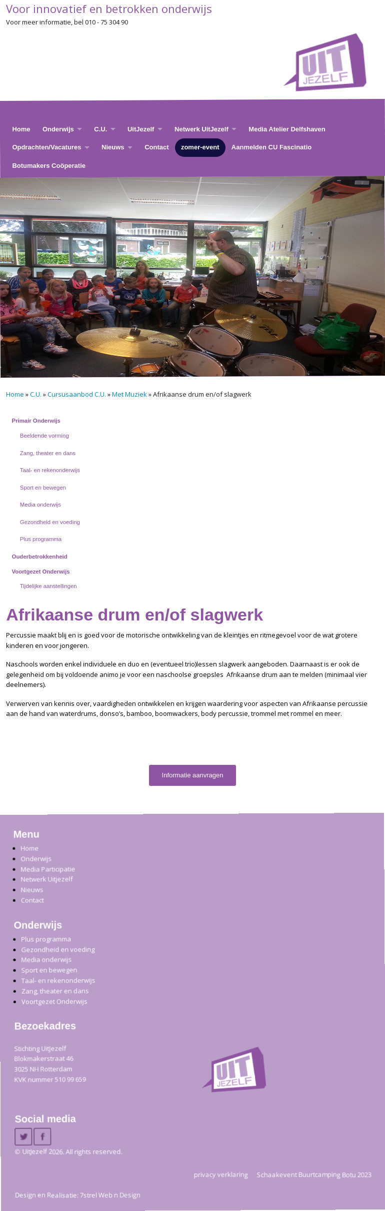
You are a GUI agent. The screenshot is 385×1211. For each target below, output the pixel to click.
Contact (156, 147)
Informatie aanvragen (193, 775)
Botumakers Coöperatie (49, 165)
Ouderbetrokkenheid (40, 557)
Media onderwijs (40, 505)
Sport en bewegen (43, 488)
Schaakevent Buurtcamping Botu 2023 (314, 1174)
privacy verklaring (221, 1174)
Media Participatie (47, 869)
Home (21, 129)
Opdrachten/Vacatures (46, 147)
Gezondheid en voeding (50, 522)
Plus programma (41, 539)
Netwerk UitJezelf (201, 129)
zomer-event (200, 147)
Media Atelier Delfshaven (286, 129)
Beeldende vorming (44, 436)
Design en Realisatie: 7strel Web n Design (77, 1195)
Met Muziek (129, 394)
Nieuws (113, 147)
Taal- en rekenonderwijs (50, 470)
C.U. (100, 129)
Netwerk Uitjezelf (46, 879)
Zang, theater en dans (48, 453)
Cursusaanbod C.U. (77, 394)
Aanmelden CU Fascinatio (272, 147)
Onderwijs (58, 129)
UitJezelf (141, 129)
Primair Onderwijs (36, 421)
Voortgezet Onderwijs (41, 572)
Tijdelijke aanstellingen (48, 586)
